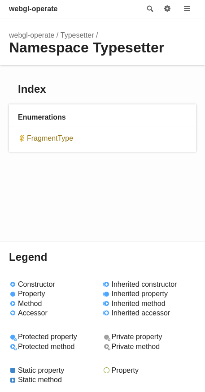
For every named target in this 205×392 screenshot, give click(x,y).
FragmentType (50, 138)
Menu (187, 9)
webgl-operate (33, 9)
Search (149, 9)
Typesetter (77, 35)
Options (167, 9)
